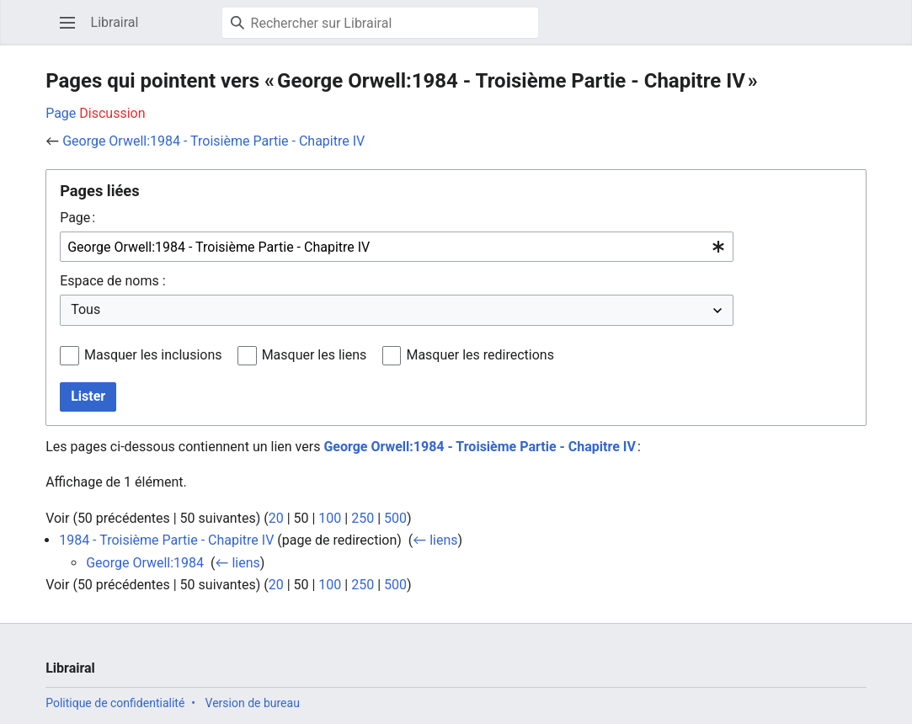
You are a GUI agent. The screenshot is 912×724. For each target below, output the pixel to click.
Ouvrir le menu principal (73, 31)
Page (60, 113)
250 (362, 518)
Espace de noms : (112, 281)
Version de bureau (252, 703)
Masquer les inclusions (153, 355)
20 (276, 518)
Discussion (112, 113)
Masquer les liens (314, 355)
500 (395, 518)
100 (329, 518)
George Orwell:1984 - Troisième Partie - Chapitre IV (213, 141)
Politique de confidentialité (114, 703)
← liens (435, 540)
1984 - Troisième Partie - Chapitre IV (166, 540)
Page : (77, 218)
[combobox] (396, 247)
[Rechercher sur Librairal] (380, 23)
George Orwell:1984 (145, 563)
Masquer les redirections (479, 355)
